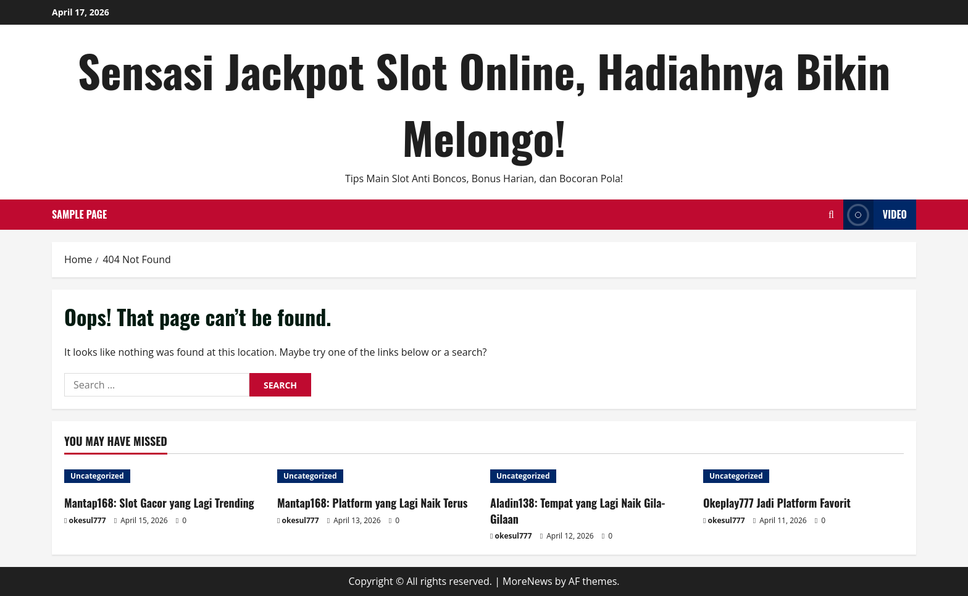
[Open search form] (831, 215)
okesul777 (87, 520)
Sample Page (79, 214)
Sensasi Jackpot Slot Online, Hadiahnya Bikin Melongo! (484, 103)
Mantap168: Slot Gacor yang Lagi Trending (159, 503)
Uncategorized (97, 476)
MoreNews (528, 581)
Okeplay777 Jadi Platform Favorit (777, 503)
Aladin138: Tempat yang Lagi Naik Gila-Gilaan (577, 510)
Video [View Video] (875, 214)
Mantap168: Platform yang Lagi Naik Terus (372, 503)
